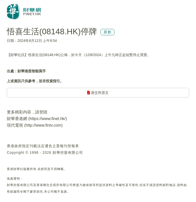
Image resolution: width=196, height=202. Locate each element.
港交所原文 (98, 93)
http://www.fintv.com (43, 125)
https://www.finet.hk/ (48, 118)
